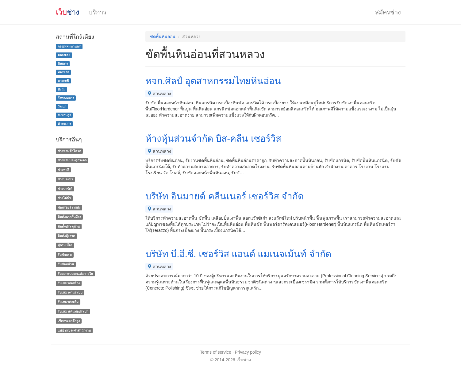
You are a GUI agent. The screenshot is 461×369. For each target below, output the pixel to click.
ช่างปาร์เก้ (65, 188)
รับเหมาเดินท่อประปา (73, 311)
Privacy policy (248, 352)
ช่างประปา (65, 179)
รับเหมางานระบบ (70, 292)
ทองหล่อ (63, 72)
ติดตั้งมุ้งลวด (66, 236)
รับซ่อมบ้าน (66, 264)
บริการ (97, 12)
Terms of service (215, 352)
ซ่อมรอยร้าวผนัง (69, 207)
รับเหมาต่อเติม (68, 302)
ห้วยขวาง (64, 123)
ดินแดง (63, 63)
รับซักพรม (65, 254)
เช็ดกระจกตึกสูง (69, 321)
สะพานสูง (64, 115)
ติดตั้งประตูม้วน (69, 226)
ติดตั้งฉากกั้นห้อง (69, 217)
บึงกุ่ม (61, 89)
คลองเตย (64, 55)
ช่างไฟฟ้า (64, 198)
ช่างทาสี (63, 169)
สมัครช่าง (388, 12)
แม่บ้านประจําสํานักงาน (74, 330)
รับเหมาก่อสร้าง (69, 283)
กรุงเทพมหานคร (69, 46)
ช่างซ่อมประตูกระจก (72, 160)
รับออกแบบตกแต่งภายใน (75, 273)
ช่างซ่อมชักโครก (69, 151)
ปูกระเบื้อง (65, 245)
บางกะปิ (63, 81)
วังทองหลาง (66, 98)
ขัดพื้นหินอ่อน (162, 36)
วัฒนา (62, 106)
